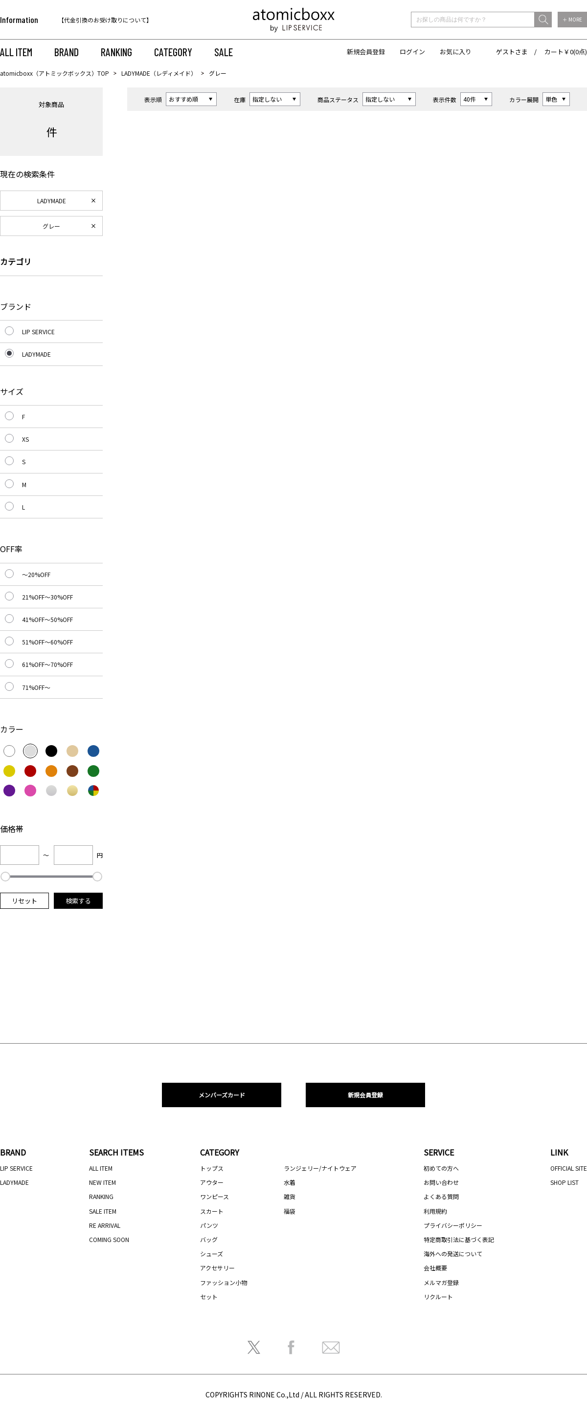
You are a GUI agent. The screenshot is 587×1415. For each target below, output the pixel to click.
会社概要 (435, 1268)
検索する (78, 900)
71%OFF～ (36, 687)
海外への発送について (453, 1253)
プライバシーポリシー (453, 1225)
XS (25, 439)
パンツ (209, 1225)
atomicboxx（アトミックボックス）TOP (54, 73)
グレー (51, 226)
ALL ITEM (16, 51)
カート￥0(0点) (565, 51)
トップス (212, 1168)
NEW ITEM (102, 1182)
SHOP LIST (564, 1182)
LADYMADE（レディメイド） (159, 73)
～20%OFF (36, 574)
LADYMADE (51, 200)
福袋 (289, 1211)
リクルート (438, 1296)
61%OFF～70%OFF (47, 664)
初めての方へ (441, 1168)
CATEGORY (173, 51)
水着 (289, 1182)
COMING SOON (109, 1239)
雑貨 (289, 1196)
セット (209, 1296)
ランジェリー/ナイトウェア (320, 1168)
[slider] (5, 876)
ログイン (412, 51)
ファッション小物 (223, 1282)
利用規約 (435, 1211)
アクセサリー (217, 1268)
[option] (121, 19)
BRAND (66, 51)
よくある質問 (441, 1196)
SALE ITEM (102, 1211)
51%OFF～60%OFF (47, 642)
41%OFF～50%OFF (47, 619)
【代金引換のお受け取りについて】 (105, 20)
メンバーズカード (222, 1095)
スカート (212, 1211)
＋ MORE (572, 19)
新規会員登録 (366, 51)
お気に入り (456, 51)
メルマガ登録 (441, 1282)
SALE (223, 51)
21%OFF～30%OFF (47, 597)
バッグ (209, 1239)
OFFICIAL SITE (568, 1168)
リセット (24, 900)
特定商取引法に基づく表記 (459, 1239)
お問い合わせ (441, 1182)
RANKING (116, 51)
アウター (212, 1182)
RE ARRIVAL (104, 1225)
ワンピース (214, 1196)
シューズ (211, 1253)
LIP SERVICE (38, 331)
